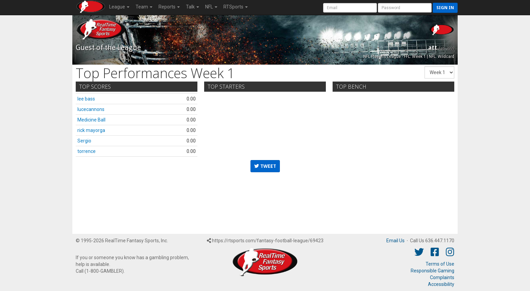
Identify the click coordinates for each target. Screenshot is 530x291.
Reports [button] (169, 6)
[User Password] (405, 8)
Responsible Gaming (432, 270)
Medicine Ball (91, 119)
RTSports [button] (235, 6)
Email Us (395, 240)
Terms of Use (440, 264)
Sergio (84, 140)
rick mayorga (91, 130)
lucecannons (90, 109)
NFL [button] (211, 6)
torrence (86, 151)
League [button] (119, 6)
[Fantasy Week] (439, 72)
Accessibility (441, 284)
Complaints (442, 277)
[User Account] (350, 8)
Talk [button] (192, 6)
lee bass (86, 99)
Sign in (445, 7)
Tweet (265, 166)
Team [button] (144, 6)
